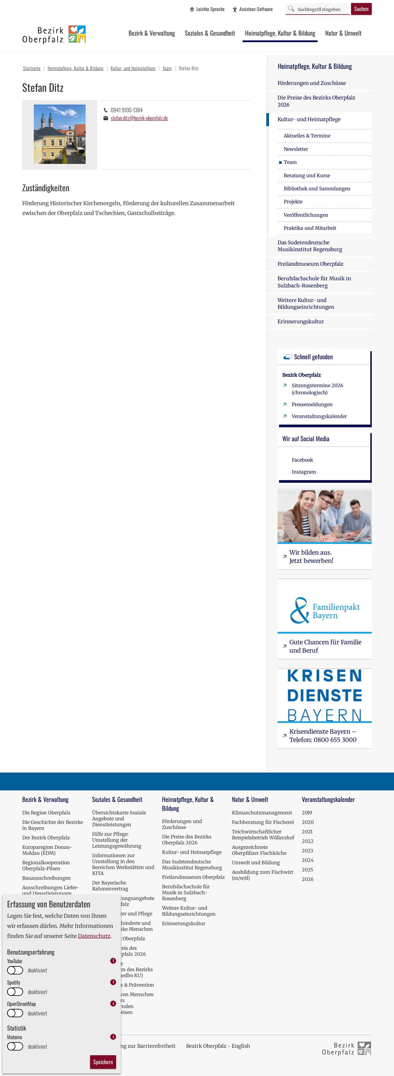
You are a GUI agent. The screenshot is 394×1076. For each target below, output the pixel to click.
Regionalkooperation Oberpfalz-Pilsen (46, 865)
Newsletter (296, 149)
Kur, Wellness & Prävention (123, 985)
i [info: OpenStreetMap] (113, 1003)
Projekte (293, 202)
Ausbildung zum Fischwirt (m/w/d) (262, 875)
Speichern (103, 1062)
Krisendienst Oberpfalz (118, 939)
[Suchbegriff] (318, 8)
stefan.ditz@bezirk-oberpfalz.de (139, 118)
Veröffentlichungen (306, 215)
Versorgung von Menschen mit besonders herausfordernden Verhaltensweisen (123, 1003)
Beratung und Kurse (307, 175)
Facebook (302, 460)
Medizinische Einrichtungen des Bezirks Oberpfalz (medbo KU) (122, 969)
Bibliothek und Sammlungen (317, 189)
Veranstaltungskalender (319, 416)
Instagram (304, 472)
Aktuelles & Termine (307, 136)
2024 (308, 860)
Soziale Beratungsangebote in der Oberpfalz (123, 901)
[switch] (15, 970)
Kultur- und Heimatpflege (309, 119)
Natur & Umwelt (343, 32)
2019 (307, 813)
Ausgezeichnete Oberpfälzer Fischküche (259, 850)
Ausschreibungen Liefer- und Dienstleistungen (50, 890)
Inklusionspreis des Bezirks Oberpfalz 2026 (119, 951)
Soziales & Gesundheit (210, 32)
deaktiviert (37, 970)
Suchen (361, 8)
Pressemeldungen (312, 404)
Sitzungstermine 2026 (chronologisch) (317, 388)
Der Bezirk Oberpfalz (46, 838)
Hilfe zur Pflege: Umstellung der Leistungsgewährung (116, 840)
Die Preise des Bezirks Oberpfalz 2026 (316, 101)
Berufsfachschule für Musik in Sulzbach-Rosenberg (314, 282)
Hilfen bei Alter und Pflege (122, 914)
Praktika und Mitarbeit (310, 228)
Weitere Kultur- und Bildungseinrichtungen (306, 304)
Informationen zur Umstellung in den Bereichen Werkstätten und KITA (123, 864)
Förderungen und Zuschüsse (312, 83)
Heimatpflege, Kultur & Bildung (280, 32)
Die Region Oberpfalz (46, 813)
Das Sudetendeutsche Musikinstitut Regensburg (310, 246)
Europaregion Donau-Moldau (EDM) (47, 850)
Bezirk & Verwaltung (152, 32)
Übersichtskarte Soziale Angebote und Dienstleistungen (119, 818)
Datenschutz (94, 936)
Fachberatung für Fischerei (263, 822)
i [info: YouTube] (113, 960)
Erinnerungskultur (301, 321)
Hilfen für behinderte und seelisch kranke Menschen (122, 926)
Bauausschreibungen (46, 878)
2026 (308, 879)
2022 (308, 841)
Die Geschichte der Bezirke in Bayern (52, 825)
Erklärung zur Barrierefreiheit (139, 1046)
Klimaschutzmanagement (262, 813)
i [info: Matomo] (113, 1036)
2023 (307, 851)
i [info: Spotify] (113, 982)
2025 (307, 870)
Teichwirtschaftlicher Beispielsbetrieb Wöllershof (263, 835)
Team (290, 162)
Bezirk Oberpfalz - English (218, 1046)
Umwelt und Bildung (256, 862)
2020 (308, 822)
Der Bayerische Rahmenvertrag (110, 886)
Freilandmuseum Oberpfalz (310, 264)
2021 (307, 832)
